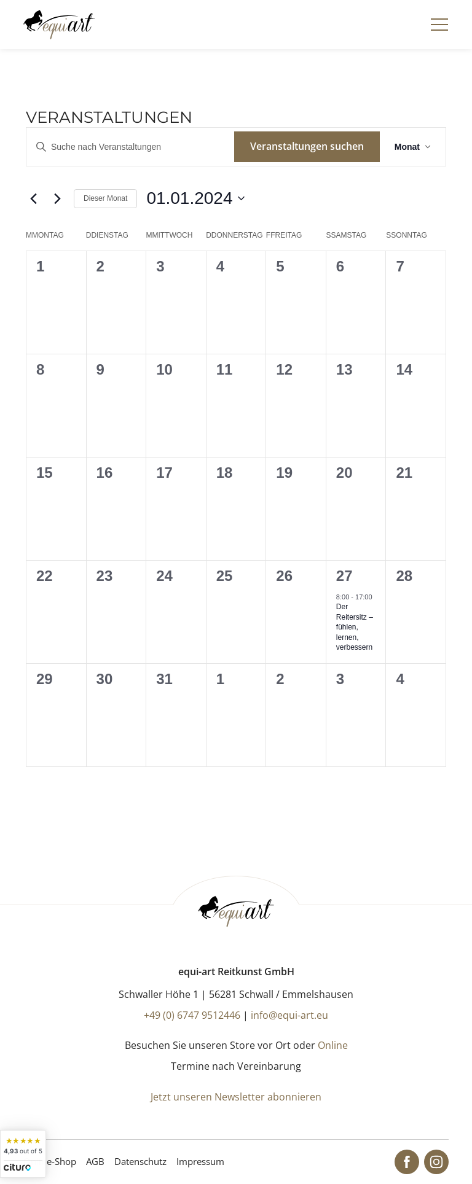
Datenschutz (140, 1161)
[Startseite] (58, 24)
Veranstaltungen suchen (307, 146)
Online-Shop (49, 1161)
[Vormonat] (33, 198)
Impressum (200, 1161)
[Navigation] (439, 24)
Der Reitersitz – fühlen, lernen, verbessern (354, 627)
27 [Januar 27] (344, 575)
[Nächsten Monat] (57, 198)
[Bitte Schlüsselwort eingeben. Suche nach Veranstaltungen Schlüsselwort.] (130, 147)
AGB (95, 1161)
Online (333, 1045)
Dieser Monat (105, 198)
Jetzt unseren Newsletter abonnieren (236, 1097)
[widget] (23, 1154)
